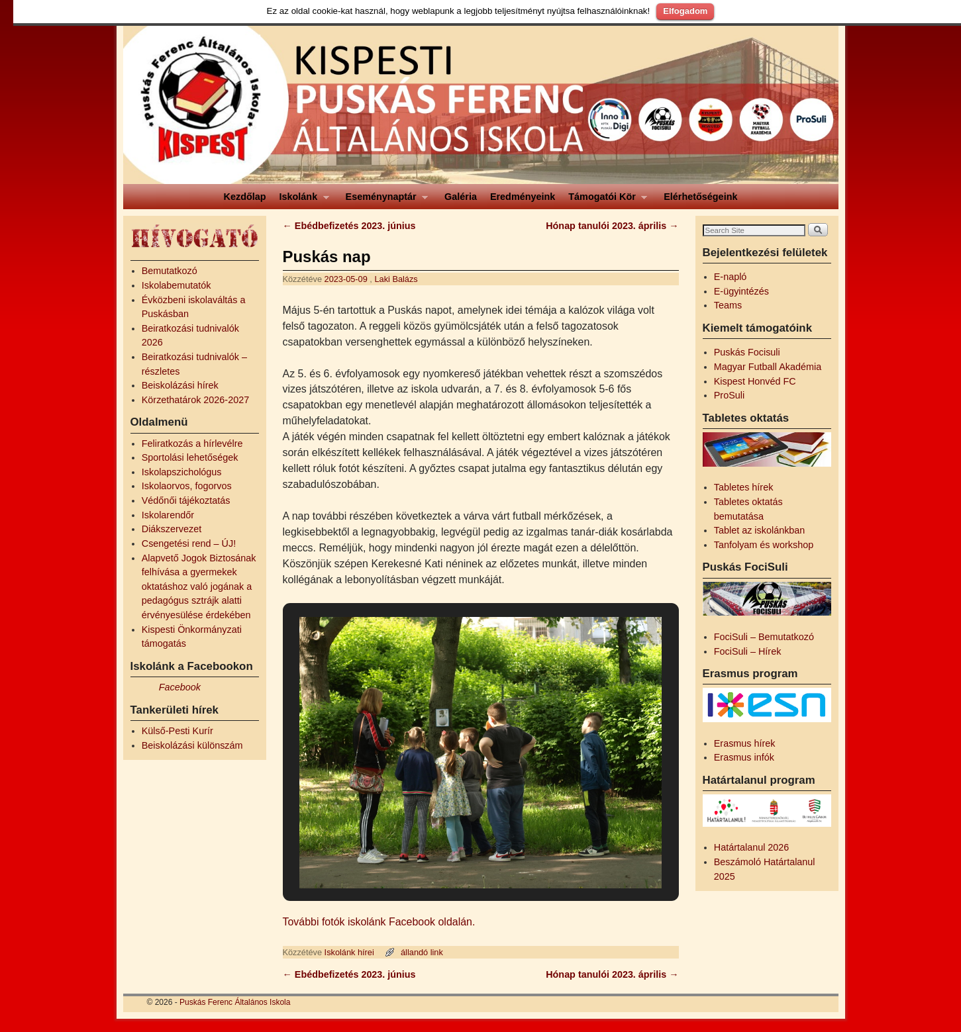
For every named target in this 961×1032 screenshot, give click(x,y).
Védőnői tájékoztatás (186, 500)
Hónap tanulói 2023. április (612, 225)
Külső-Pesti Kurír (177, 731)
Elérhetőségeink (700, 196)
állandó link (422, 952)
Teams (728, 305)
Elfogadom (685, 11)
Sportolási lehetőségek (190, 457)
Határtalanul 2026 (751, 847)
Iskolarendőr (168, 515)
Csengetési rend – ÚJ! (189, 543)
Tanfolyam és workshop (763, 544)
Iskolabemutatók (176, 285)
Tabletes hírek (744, 487)
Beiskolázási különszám (192, 745)
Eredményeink (522, 196)
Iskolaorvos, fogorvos (187, 486)
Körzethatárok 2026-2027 (195, 400)
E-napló (730, 276)
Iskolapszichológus (182, 472)
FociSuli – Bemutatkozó (764, 637)
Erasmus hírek (745, 743)
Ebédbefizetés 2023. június (349, 225)
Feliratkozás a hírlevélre (192, 443)
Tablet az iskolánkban (759, 530)
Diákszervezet (171, 529)
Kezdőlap (245, 196)
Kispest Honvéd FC (755, 381)
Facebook (180, 687)
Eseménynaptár (384, 200)
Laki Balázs (395, 279)
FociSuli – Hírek (748, 651)
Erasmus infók (744, 757)
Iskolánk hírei (349, 952)
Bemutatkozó (169, 270)
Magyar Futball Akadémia (767, 366)
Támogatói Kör (604, 200)
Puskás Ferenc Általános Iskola (234, 1002)
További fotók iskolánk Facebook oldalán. (379, 921)
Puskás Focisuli (747, 352)
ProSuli (729, 395)
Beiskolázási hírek (180, 385)
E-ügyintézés (741, 291)
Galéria (460, 196)
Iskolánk (301, 200)
